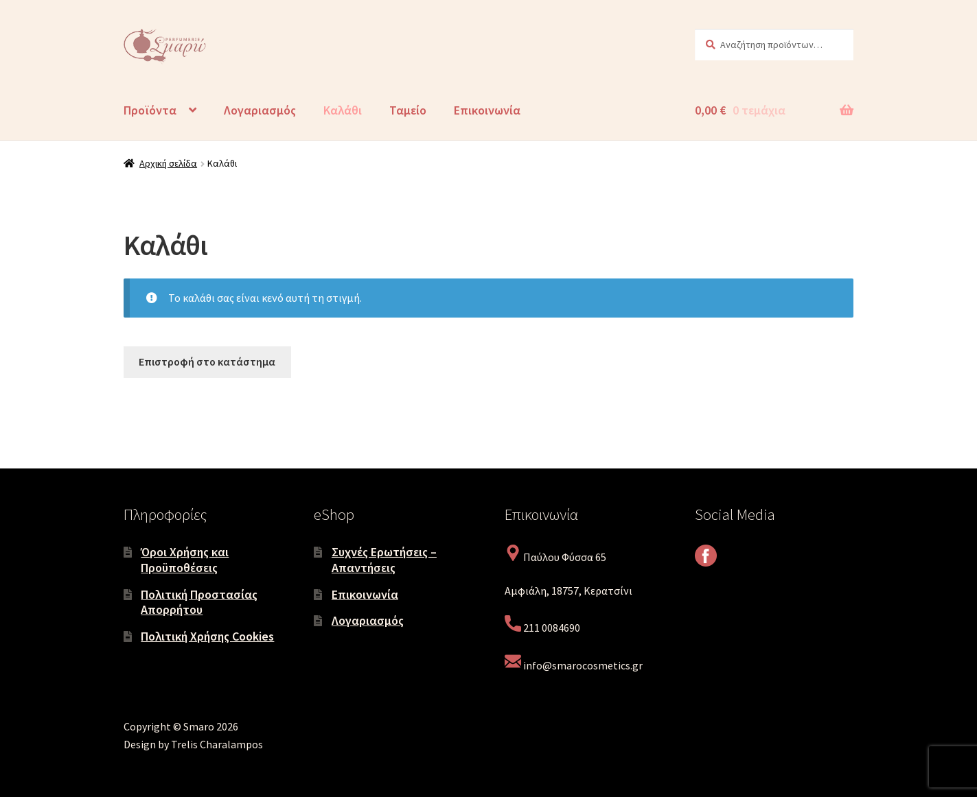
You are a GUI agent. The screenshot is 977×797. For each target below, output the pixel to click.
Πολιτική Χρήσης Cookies (207, 636)
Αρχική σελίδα (168, 163)
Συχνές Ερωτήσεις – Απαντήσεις (384, 559)
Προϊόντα (150, 110)
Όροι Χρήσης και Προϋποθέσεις (185, 559)
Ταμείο (407, 110)
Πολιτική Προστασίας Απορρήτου (199, 602)
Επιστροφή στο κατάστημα (207, 361)
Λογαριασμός (260, 110)
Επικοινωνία (487, 110)
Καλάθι (342, 110)
